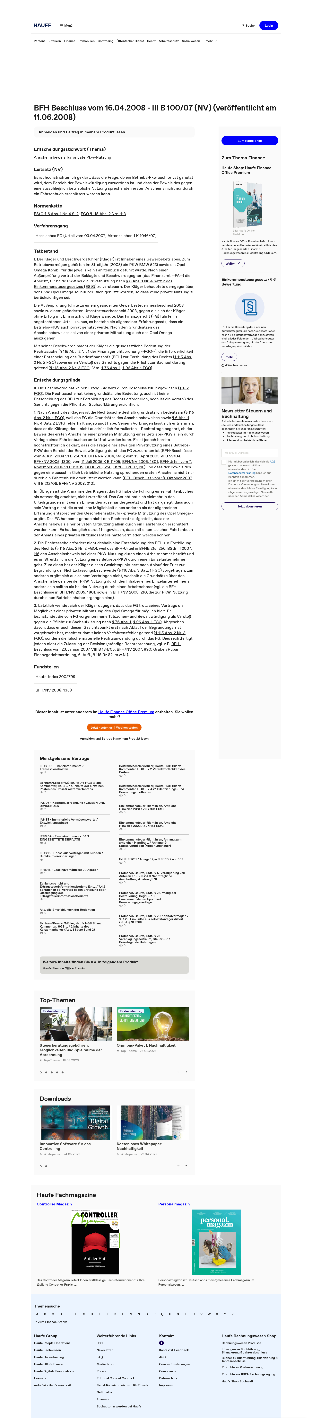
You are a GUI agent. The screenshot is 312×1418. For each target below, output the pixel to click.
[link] (40, 41)
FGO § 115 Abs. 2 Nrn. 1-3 (103, 213)
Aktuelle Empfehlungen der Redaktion (67, 909)
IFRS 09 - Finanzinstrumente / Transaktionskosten (62, 767)
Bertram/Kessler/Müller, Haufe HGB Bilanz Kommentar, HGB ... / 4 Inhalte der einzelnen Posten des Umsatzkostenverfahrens (72, 785)
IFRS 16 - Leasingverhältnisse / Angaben (69, 869)
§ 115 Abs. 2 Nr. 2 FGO (76, 548)
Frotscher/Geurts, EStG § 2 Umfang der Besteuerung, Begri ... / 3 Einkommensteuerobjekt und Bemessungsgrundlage (147, 897)
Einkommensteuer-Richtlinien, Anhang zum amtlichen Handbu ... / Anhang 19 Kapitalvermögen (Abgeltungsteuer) (150, 842)
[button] (268, 25)
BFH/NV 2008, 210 (76, 483)
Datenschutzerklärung (242, 473)
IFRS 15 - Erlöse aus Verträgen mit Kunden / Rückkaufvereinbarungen (71, 854)
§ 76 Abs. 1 (110, 368)
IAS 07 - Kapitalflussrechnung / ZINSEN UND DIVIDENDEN (72, 804)
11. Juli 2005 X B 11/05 (100, 461)
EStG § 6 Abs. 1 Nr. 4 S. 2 (56, 213)
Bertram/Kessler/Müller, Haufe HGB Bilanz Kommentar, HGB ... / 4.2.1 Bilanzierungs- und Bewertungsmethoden (151, 789)
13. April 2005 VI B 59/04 (157, 456)
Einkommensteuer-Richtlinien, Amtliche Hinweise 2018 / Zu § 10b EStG (148, 807)
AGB (272, 461)
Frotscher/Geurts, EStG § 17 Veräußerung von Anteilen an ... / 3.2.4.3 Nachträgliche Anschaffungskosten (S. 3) (152, 876)
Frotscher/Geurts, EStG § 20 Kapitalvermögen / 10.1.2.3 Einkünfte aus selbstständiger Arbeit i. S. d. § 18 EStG (153, 919)
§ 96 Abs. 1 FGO (136, 368)
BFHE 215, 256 (98, 467)
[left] (178, 1072)
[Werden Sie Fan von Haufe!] (161, 1343)
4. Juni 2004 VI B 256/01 (64, 456)
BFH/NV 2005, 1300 (52, 461)
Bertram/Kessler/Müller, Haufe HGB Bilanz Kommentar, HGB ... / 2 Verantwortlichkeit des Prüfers (152, 769)
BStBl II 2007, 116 (128, 467)
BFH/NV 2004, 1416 (106, 456)
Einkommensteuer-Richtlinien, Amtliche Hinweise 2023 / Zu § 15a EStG (148, 824)
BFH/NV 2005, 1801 (140, 461)
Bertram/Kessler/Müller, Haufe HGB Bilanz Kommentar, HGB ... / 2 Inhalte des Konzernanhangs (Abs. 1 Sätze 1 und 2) (70, 926)
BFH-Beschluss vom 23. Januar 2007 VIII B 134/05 (107, 646)
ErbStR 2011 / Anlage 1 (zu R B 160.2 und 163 (151, 859)
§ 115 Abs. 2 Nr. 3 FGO (70, 368)
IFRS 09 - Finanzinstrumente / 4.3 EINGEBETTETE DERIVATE (64, 838)
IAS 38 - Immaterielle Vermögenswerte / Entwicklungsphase (69, 821)
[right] (186, 1072)
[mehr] (211, 40)
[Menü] (66, 25)
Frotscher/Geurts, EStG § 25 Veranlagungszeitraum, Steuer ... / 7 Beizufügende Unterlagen (144, 939)
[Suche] (248, 25)
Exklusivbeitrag (54, 1011)
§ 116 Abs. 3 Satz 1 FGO (139, 570)
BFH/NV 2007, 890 (134, 649)
